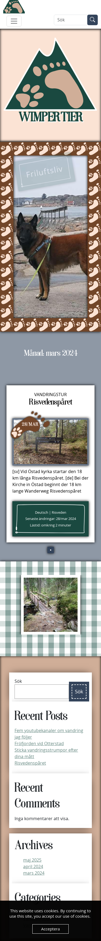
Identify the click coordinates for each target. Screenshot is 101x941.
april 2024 (33, 866)
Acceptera (50, 929)
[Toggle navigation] (14, 21)
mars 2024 (33, 873)
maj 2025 (32, 860)
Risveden (59, 512)
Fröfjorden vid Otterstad (39, 743)
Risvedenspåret (30, 763)
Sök (18, 681)
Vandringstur (50, 394)
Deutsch (41, 512)
